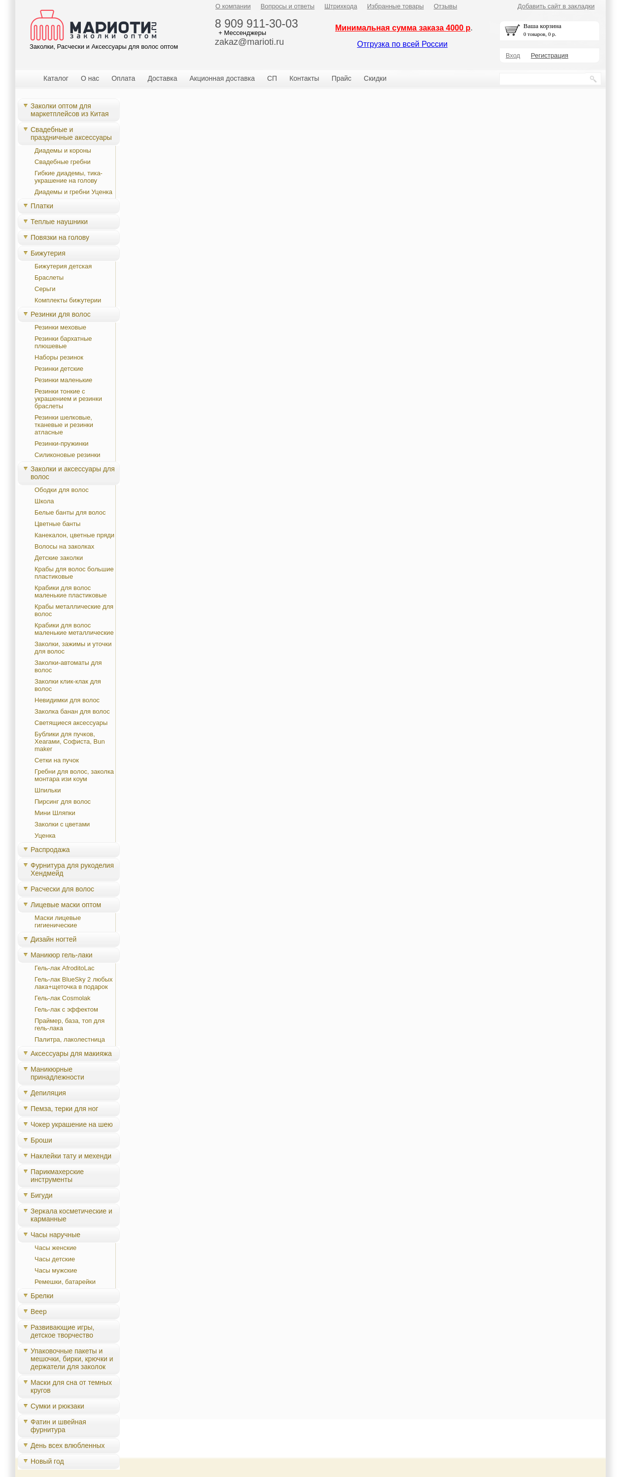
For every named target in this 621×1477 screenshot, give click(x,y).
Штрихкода (340, 6)
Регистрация (549, 55)
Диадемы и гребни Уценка (73, 192)
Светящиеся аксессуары (70, 722)
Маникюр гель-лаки (62, 955)
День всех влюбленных (68, 1445)
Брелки (42, 1296)
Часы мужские (55, 1270)
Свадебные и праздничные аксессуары (71, 133)
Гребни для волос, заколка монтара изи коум (74, 775)
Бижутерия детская (63, 266)
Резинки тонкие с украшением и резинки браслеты (68, 399)
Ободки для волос (61, 489)
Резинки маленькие (63, 380)
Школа (44, 501)
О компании (233, 6)
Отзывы (445, 6)
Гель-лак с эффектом (66, 1009)
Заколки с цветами (62, 824)
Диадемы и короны (62, 150)
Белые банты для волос (70, 512)
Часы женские (55, 1247)
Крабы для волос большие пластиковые (74, 572)
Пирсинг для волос (62, 801)
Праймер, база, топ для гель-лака (69, 1024)
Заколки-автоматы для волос (68, 666)
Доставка (162, 78)
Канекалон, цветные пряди (74, 535)
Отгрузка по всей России (402, 44)
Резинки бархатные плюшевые (63, 342)
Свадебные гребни (62, 161)
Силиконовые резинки (67, 455)
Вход (513, 55)
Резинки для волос (61, 314)
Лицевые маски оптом (66, 905)
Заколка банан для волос (72, 711)
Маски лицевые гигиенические (57, 921)
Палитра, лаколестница (69, 1039)
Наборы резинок (58, 357)
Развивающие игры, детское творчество (62, 1331)
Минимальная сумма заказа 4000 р (403, 28)
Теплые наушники (59, 222)
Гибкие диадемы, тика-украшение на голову (68, 176)
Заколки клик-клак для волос (67, 685)
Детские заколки (58, 557)
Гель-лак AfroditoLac (64, 968)
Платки (42, 206)
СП (272, 78)
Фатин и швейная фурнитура (58, 1426)
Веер (39, 1311)
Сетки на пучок (56, 760)
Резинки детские (58, 368)
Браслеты (49, 277)
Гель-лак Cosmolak (62, 998)
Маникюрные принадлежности (57, 1073)
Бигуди (42, 1195)
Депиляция (48, 1093)
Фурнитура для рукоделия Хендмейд (72, 869)
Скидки (375, 78)
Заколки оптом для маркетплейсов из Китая (70, 110)
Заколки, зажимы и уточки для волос (73, 647)
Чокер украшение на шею (72, 1124)
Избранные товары (395, 6)
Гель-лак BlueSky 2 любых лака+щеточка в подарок (73, 983)
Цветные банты (57, 523)
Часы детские (54, 1259)
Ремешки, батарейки (65, 1281)
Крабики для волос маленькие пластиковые (70, 591)
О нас (90, 78)
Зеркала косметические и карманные (71, 1215)
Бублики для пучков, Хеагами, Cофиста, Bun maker (69, 741)
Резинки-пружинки (61, 443)
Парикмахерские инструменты (57, 1175)
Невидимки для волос (67, 700)
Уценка (45, 835)
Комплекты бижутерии (67, 300)
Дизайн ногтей (53, 939)
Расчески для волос (62, 889)
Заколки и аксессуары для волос (73, 473)
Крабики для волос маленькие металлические (74, 629)
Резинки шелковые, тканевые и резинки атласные (63, 425)
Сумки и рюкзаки (57, 1406)
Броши (41, 1140)
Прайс (341, 78)
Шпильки (47, 790)
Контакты (304, 78)
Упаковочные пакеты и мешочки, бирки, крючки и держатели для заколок (72, 1359)
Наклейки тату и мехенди (71, 1156)
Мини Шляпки (54, 813)
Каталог (56, 78)
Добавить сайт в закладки (556, 6)
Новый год (47, 1461)
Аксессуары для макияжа (71, 1053)
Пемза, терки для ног (64, 1109)
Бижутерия (48, 253)
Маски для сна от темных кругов (71, 1386)
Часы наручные (55, 1235)
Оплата (123, 78)
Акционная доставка (222, 78)
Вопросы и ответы (287, 6)
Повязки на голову (60, 237)
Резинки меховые (60, 327)
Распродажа (50, 849)
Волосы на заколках (64, 546)
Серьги (45, 289)
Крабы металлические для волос (73, 610)
